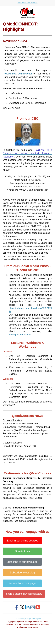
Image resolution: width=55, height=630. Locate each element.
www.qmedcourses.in (20, 334)
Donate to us (22, 551)
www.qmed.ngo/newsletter (18, 73)
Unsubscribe (19, 619)
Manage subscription (33, 619)
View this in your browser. (28, 3)
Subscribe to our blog (22, 572)
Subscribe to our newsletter (22, 561)
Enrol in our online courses (22, 540)
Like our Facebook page (22, 583)
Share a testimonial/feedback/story (24, 594)
